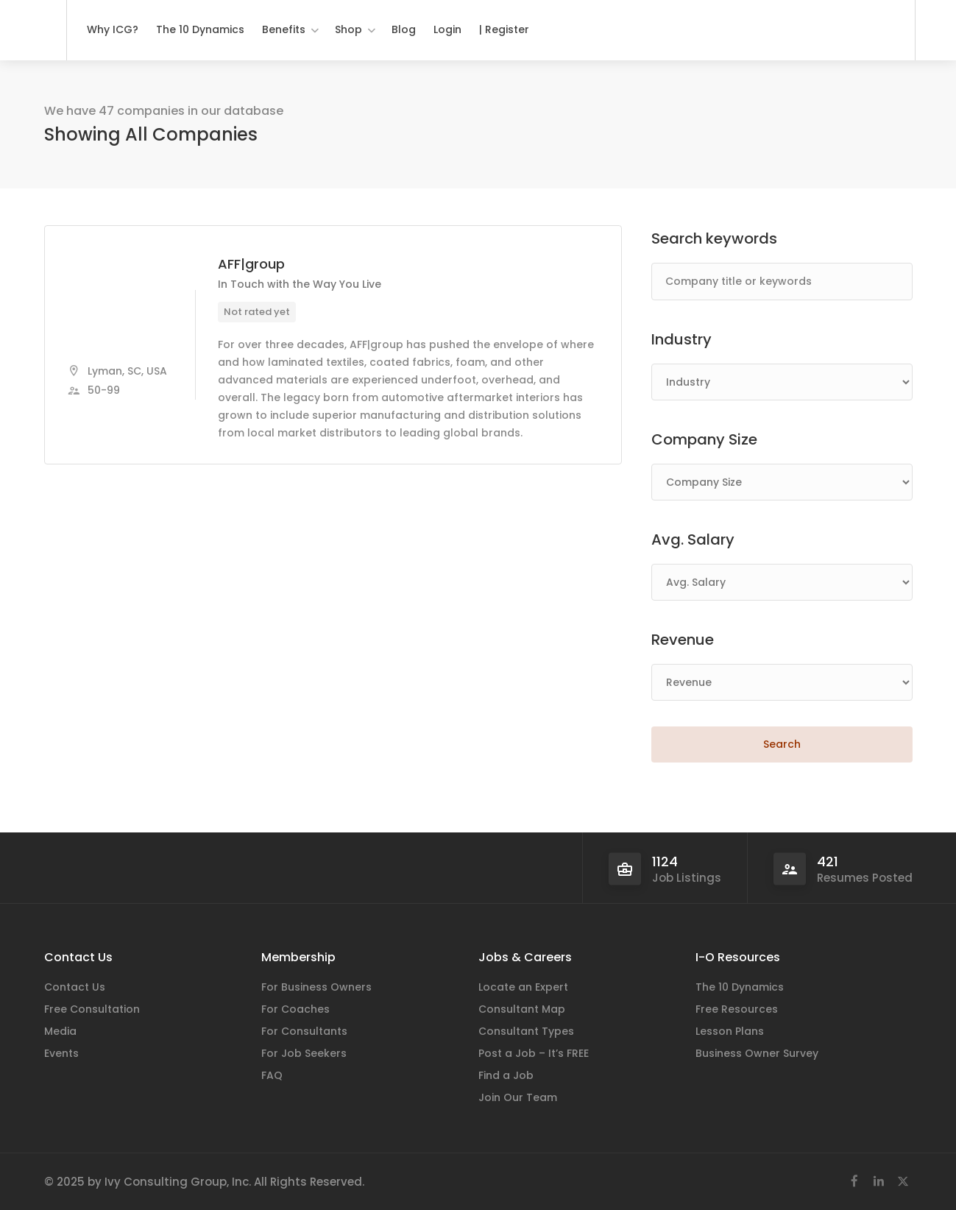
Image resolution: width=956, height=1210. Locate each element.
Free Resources (736, 1009)
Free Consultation (92, 1009)
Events (61, 1053)
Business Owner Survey (756, 1053)
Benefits (283, 29)
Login (447, 29)
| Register (504, 29)
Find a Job (506, 1075)
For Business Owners (316, 987)
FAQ (272, 1075)
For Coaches (295, 1009)
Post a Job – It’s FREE (533, 1053)
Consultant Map (521, 1009)
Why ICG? (112, 29)
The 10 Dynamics (200, 29)
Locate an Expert (523, 987)
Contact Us (74, 987)
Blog (404, 29)
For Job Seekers (304, 1053)
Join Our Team (517, 1097)
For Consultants (304, 1031)
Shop (348, 29)
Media (60, 1031)
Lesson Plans (729, 1031)
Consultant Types (526, 1031)
